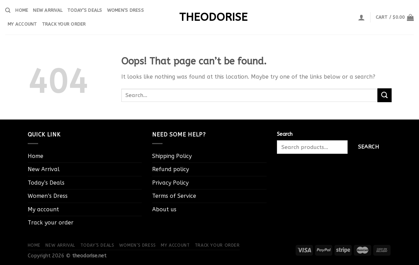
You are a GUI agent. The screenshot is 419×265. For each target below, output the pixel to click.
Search (285, 134)
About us (164, 209)
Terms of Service (174, 196)
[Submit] (384, 95)
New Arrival (47, 10)
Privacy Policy (170, 182)
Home (21, 10)
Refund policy (170, 169)
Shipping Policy (172, 156)
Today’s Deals (84, 10)
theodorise (209, 17)
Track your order (64, 24)
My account (22, 24)
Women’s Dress (125, 10)
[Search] (7, 10)
